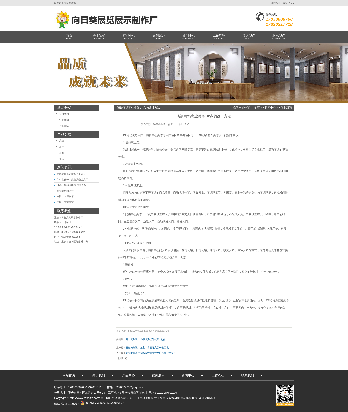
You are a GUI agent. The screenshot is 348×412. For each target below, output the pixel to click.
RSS (284, 2)
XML (291, 2)
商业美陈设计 (133, 339)
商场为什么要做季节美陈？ (71, 174)
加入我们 (249, 37)
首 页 (256, 107)
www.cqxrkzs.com (70, 236)
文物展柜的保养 (65, 190)
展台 (61, 140)
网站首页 (68, 375)
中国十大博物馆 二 (67, 202)
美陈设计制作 (158, 339)
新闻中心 (189, 37)
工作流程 (219, 37)
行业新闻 (64, 120)
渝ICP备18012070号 (67, 403)
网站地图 (275, 2)
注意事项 (64, 126)
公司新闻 (64, 113)
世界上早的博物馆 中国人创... (72, 185)
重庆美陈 (145, 339)
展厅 (61, 146)
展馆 (61, 153)
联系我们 (279, 37)
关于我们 (99, 37)
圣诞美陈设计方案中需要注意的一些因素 (147, 347)
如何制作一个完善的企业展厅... (73, 179)
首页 (69, 37)
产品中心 (129, 37)
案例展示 (159, 37)
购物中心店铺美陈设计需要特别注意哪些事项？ (151, 352)
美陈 (61, 159)
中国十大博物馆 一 (67, 196)
